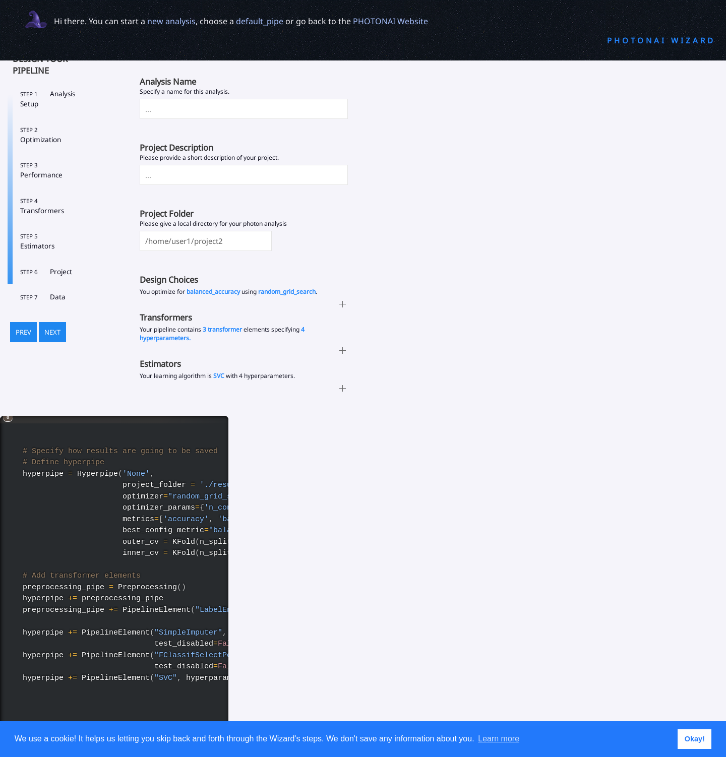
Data (43, 296)
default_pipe (259, 21)
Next (52, 332)
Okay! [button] (695, 739)
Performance (41, 170)
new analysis (171, 21)
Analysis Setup (47, 98)
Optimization (40, 135)
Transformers (42, 206)
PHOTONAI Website (390, 21)
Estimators (37, 241)
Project (46, 271)
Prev (23, 332)
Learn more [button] (498, 738)
